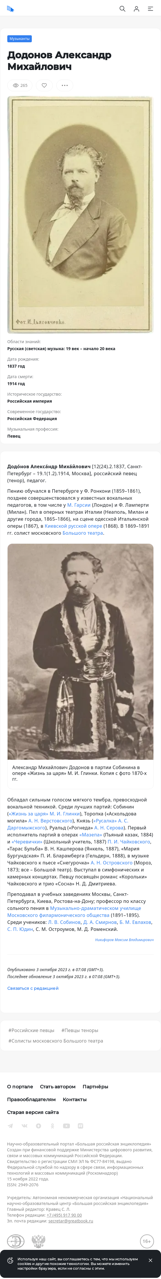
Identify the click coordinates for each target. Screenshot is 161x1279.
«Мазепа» (90, 834)
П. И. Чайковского (129, 841)
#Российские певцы (31, 1030)
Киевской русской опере (73, 526)
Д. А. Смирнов (100, 922)
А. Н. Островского (111, 862)
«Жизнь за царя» (28, 813)
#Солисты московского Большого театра (55, 1041)
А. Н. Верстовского (51, 820)
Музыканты (19, 38)
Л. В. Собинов (64, 922)
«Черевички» (27, 841)
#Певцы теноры (80, 1030)
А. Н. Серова (109, 827)
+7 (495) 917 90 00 (64, 1215)
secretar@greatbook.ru (70, 1221)
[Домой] (10, 8)
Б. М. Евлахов (135, 922)
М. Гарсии (78, 505)
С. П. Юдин (20, 929)
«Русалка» (105, 820)
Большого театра (83, 533)
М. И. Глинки (65, 813)
